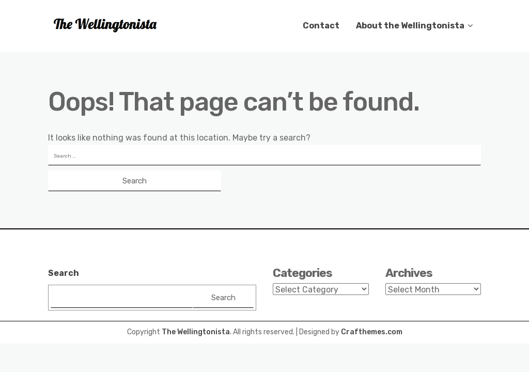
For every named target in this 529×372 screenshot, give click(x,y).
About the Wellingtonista (410, 25)
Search (63, 273)
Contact (321, 25)
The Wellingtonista (196, 332)
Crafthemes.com (371, 332)
